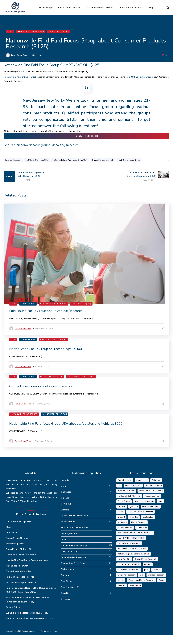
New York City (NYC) (58, 31)
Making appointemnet (17, 565)
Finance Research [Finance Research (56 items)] (133, 485)
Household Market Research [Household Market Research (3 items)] (140, 511)
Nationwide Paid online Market (20, 76)
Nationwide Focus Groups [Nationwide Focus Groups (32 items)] (129, 543)
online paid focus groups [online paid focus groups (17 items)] (129, 564)
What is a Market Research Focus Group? (27, 612)
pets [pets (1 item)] (146, 569)
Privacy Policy (13, 607)
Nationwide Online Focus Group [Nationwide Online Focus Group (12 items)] (132, 548)
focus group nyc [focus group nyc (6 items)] (152, 496)
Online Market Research (102, 160)
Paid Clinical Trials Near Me (20, 576)
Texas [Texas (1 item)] (161, 580)
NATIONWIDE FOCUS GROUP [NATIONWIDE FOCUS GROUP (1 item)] (131, 538)
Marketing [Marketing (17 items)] (122, 522)
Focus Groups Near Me (17, 538)
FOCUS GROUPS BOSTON (51, 377)
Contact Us (11, 532)
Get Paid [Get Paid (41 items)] (121, 506)
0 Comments (36, 55)
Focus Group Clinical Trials (74, 515)
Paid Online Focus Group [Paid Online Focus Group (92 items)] (129, 569)
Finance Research (13, 160)
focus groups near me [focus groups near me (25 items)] (144, 501)
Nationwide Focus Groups (31, 31)
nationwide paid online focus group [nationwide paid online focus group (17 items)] (133, 554)
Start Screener (86, 136)
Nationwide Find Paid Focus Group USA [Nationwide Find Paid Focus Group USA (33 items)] (135, 532)
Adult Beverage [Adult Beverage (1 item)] (125, 480)
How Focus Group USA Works (21, 554)
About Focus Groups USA (19, 521)
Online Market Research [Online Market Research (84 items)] (145, 559)
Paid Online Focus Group (139, 76)
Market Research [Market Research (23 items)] (138, 522)
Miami (64, 539)
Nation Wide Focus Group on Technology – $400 (45, 349)
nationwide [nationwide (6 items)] (142, 527)
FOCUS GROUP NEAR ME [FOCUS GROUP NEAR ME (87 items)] (129, 496)
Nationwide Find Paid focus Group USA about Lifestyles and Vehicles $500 (65, 423)
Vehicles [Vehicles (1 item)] (121, 585)
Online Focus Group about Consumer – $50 (41, 386)
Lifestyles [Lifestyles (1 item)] (134, 517)
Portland (65, 575)
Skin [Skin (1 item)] (141, 575)
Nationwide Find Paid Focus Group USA (70, 160)
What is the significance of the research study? (30, 618)
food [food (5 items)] (161, 501)
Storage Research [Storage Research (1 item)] (156, 575)
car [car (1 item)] (119, 485)
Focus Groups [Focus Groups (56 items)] (124, 501)
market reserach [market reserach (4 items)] (125, 527)
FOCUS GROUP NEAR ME (37, 160)
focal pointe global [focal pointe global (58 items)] (126, 490)
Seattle (65, 593)
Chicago (65, 497)
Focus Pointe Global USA (18, 549)
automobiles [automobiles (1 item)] (141, 480)
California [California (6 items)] (156, 480)
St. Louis (65, 599)
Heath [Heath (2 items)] (120, 511)
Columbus (66, 503)
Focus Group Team (19, 55)
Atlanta (65, 480)
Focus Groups (28, 304)
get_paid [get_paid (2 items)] (134, 506)
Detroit (65, 509)
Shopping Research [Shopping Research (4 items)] (126, 575)
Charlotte (66, 491)
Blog (9, 31)
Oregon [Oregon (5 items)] (147, 564)
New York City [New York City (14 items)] (124, 559)
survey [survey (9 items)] (121, 580)
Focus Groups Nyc (15, 543)
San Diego (66, 581)
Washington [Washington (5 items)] (135, 585)
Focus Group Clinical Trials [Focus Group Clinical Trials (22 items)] (151, 490)
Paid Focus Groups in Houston (21, 582)
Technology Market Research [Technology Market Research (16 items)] (141, 580)
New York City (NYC (71, 551)
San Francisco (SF (70, 587)
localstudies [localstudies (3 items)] (148, 517)
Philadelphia (67, 569)
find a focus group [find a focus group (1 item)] (154, 485)
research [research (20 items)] (157, 569)
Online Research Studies (18, 571)
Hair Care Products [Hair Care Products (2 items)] (150, 506)
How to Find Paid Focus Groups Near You (27, 560)
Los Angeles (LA (69, 533)
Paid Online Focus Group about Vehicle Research (46, 311)
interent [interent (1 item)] (121, 517)
